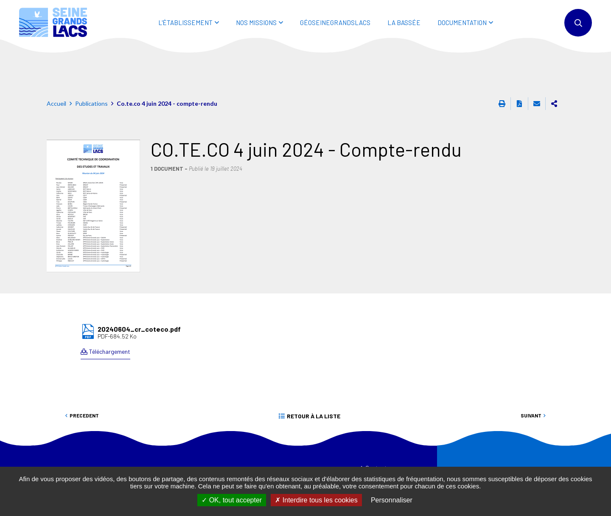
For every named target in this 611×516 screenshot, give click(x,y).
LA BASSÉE (403, 22)
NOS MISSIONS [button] (256, 22)
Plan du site (379, 446)
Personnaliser (391, 500)
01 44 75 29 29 (178, 456)
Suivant (531, 377)
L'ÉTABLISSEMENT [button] (185, 22)
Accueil (56, 65)
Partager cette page (554, 65)
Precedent (84, 377)
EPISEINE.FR (279, 435)
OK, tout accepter (232, 500)
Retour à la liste (313, 377)
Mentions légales (386, 463)
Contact (376, 429)
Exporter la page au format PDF (519, 65)
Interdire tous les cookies (316, 500)
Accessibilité (380, 455)
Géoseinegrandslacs (335, 22)
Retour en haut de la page (585, 403)
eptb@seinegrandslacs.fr (196, 466)
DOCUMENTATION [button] (462, 22)
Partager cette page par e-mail (536, 65)
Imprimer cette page (501, 65)
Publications (91, 65)
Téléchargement (109, 313)
